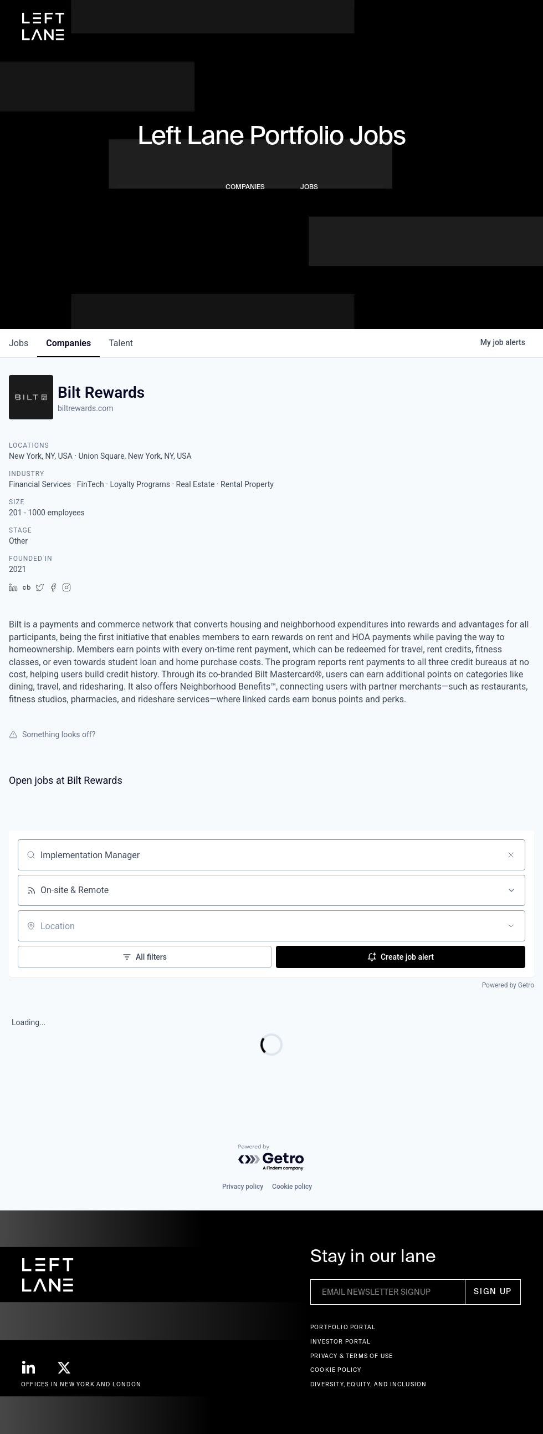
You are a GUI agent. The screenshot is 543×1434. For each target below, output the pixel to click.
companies (68, 343)
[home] (43, 26)
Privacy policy (242, 1186)
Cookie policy (292, 1186)
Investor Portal (340, 1342)
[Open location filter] (511, 926)
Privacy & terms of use (351, 1356)
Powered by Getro (508, 985)
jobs (18, 343)
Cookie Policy (336, 1370)
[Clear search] (511, 855)
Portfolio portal (343, 1327)
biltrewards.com (85, 408)
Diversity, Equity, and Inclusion (368, 1384)
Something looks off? (52, 734)
